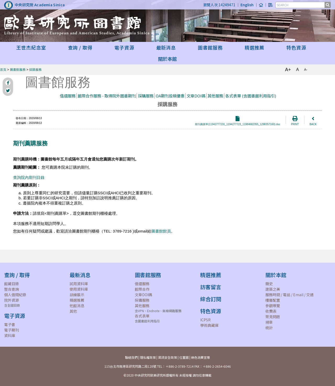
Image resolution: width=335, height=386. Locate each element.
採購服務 (35, 69)
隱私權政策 (148, 357)
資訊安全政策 (167, 357)
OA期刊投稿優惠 (170, 95)
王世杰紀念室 (31, 47)
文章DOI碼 (196, 95)
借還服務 (68, 95)
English (247, 4)
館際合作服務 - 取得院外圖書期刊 (107, 95)
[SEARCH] (300, 5)
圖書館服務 (18, 69)
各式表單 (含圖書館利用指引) (250, 95)
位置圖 (184, 357)
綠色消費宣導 (200, 357)
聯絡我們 (131, 357)
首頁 (3, 69)
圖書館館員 (161, 231)
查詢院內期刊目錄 (28, 177)
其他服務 (215, 95)
